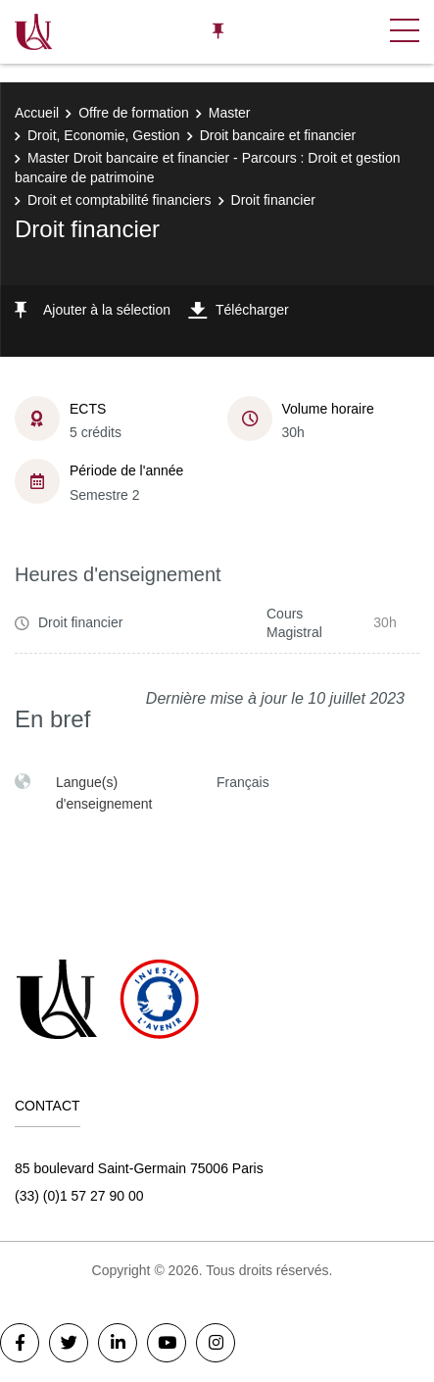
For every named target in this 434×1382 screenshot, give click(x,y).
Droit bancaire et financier (278, 135)
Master (230, 113)
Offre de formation (133, 113)
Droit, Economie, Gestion (103, 135)
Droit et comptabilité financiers (119, 200)
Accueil (37, 113)
